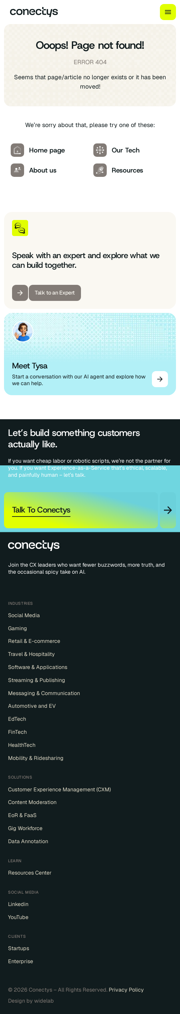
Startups (18, 948)
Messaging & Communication (44, 693)
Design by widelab (31, 1001)
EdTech (17, 719)
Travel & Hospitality (31, 654)
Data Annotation (28, 841)
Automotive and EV (32, 706)
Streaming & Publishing (36, 680)
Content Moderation (32, 802)
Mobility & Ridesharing (36, 758)
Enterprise (20, 961)
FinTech (17, 732)
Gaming (17, 628)
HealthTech (21, 745)
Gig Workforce (25, 828)
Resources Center (30, 873)
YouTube (18, 917)
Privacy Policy (126, 989)
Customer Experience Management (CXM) (59, 789)
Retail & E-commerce (34, 641)
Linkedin (18, 904)
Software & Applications (37, 667)
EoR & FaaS (22, 815)
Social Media (24, 615)
